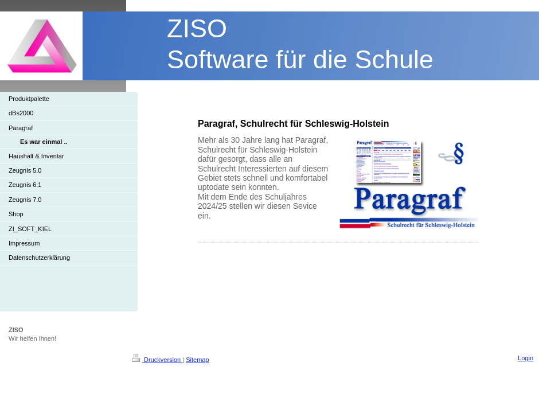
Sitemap (197, 359)
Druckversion (157, 359)
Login (525, 357)
